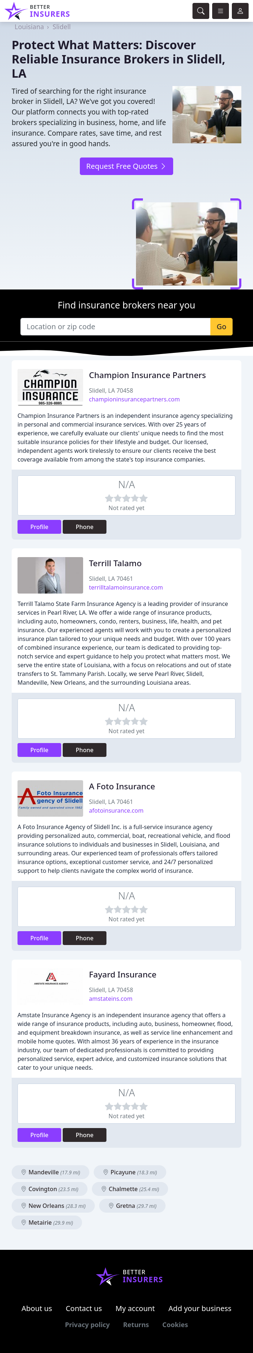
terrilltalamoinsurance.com (126, 587)
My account (135, 1308)
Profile (39, 527)
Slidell (61, 26)
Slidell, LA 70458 (111, 390)
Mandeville (50, 1172)
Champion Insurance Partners (147, 375)
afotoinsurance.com (116, 810)
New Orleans (53, 1206)
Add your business (199, 1308)
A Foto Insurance (122, 786)
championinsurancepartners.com (134, 399)
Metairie (47, 1222)
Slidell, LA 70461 (111, 579)
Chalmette (130, 1189)
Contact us (84, 1308)
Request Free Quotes (126, 166)
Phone (85, 527)
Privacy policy (87, 1324)
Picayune (130, 1172)
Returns (136, 1324)
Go (221, 326)
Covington (49, 1189)
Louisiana (29, 26)
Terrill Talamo (115, 563)
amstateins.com (110, 999)
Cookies (175, 1324)
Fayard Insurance (122, 974)
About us (37, 1308)
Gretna (132, 1206)
